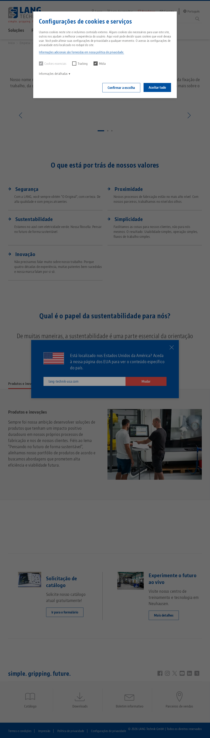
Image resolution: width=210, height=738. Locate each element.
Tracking (80, 63)
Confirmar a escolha (121, 88)
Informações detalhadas (53, 73)
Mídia (100, 63)
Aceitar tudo (157, 87)
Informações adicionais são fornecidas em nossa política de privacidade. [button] (81, 52)
